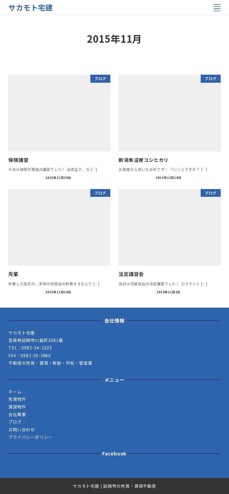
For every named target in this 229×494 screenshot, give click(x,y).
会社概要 (17, 414)
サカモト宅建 (30, 7)
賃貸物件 (17, 407)
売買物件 (17, 399)
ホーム (14, 392)
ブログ (14, 422)
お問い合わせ (21, 429)
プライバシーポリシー (30, 437)
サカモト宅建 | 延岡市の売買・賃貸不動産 (114, 486)
